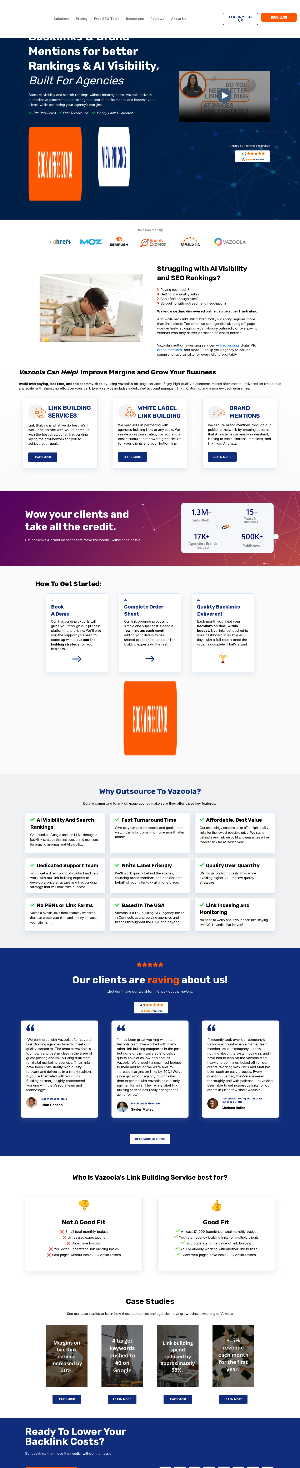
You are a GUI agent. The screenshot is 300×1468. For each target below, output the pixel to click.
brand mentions (169, 285)
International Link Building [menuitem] (30, 1424)
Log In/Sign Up (240, 8)
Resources (137, 8)
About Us (180, 8)
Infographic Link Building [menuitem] (29, 1418)
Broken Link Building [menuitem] (109, 1369)
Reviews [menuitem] (184, 1391)
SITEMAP (191, 1452)
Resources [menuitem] (185, 1403)
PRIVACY (176, 1452)
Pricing (83, 8)
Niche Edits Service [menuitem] (26, 1406)
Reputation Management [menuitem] (113, 1408)
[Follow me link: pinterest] (264, 1416)
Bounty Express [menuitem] (23, 1383)
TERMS (162, 1452)
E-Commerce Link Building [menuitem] (31, 1412)
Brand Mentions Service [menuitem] (112, 1419)
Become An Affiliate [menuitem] (192, 1409)
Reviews (159, 8)
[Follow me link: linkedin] (271, 1416)
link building (229, 280)
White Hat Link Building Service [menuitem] (35, 1389)
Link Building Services (33, 1369)
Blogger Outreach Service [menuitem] (31, 1400)
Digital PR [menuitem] (102, 1381)
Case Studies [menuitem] (187, 1397)
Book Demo (279, 6)
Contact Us (265, 1395)
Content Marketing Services (121, 1433)
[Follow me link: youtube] (258, 1416)
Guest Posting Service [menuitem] (28, 1394)
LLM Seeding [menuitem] (104, 1413)
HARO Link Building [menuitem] (109, 1375)
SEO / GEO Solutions (114, 1394)
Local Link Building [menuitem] (25, 1429)
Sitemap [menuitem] (183, 1414)
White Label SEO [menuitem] (107, 1402)
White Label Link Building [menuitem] (30, 1377)
